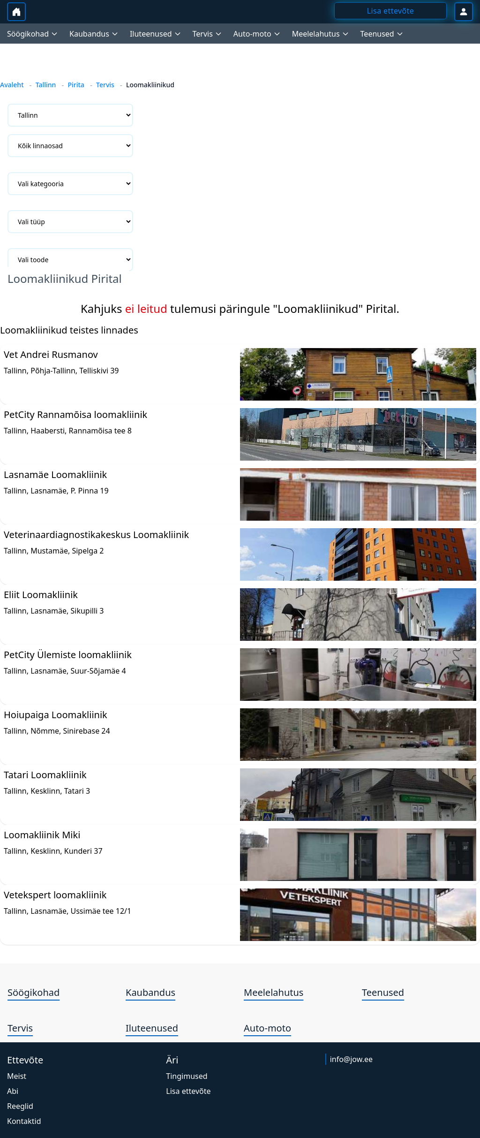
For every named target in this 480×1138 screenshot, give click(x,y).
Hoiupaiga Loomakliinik (55, 714)
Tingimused (186, 1076)
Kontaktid (24, 1121)
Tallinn (46, 84)
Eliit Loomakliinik (41, 594)
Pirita (76, 84)
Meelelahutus (273, 992)
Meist (16, 1076)
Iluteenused (152, 1028)
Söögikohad (34, 992)
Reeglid (20, 1106)
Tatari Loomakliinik (45, 774)
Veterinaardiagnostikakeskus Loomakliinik (96, 534)
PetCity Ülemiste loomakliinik (68, 654)
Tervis (105, 84)
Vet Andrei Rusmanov (51, 354)
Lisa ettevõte (188, 1091)
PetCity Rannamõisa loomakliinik (75, 414)
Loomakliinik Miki (42, 834)
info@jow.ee (351, 1059)
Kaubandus (150, 992)
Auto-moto (267, 1028)
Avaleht (12, 84)
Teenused (383, 992)
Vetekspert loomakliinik (55, 894)
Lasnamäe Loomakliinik (55, 474)
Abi (12, 1091)
